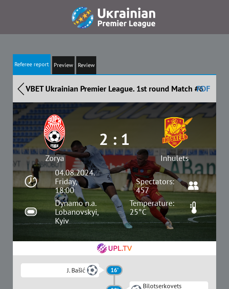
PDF (203, 88)
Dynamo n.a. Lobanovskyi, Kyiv (76, 212)
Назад (21, 89)
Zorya (54, 158)
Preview (63, 65)
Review (86, 65)
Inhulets (174, 158)
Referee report (31, 64)
